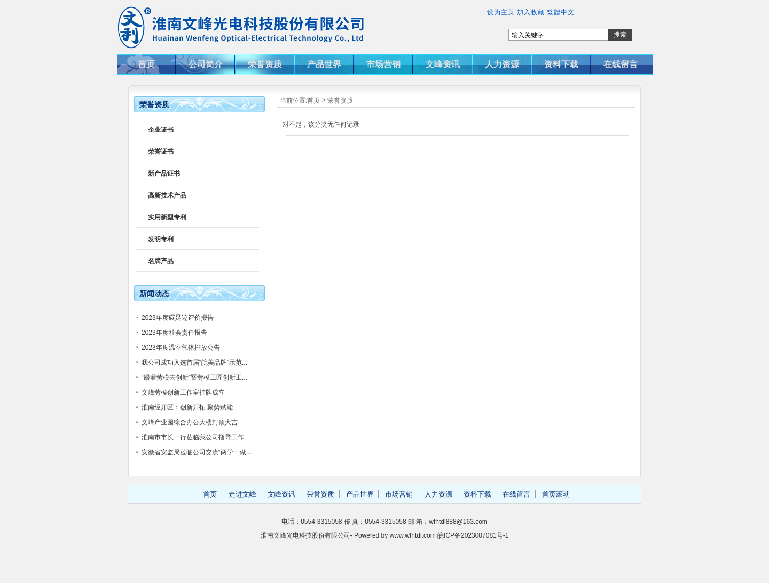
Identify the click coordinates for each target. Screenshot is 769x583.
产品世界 (324, 64)
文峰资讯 (443, 64)
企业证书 (161, 129)
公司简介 (206, 64)
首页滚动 (556, 494)
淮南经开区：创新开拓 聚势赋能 (187, 407)
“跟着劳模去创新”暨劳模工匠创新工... (194, 377)
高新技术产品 (167, 195)
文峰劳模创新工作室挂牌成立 (183, 392)
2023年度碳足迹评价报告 (178, 317)
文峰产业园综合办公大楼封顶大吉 (190, 422)
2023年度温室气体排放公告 (181, 347)
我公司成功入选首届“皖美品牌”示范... (194, 362)
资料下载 (561, 64)
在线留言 (620, 64)
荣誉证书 (161, 151)
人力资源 (502, 64)
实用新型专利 (167, 217)
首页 (146, 64)
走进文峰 (242, 494)
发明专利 (161, 239)
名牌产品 (161, 261)
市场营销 (383, 64)
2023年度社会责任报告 (174, 332)
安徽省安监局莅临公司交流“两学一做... (197, 452)
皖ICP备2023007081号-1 (472, 535)
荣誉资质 (265, 64)
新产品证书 (164, 173)
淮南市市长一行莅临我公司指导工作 (193, 437)
